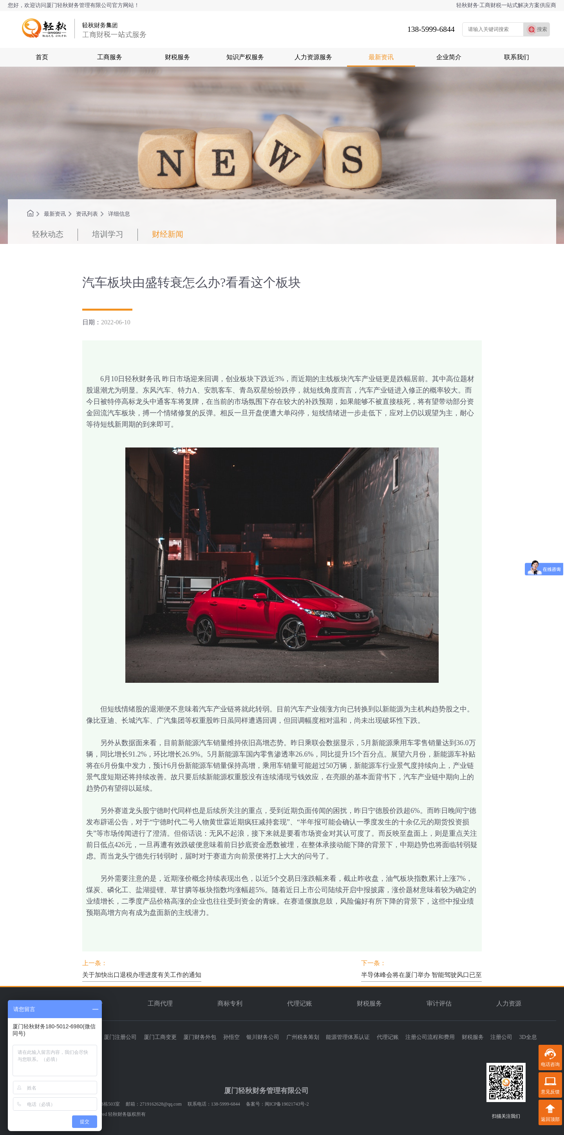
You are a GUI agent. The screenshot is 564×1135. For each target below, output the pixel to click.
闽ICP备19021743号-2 (287, 1104)
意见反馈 (550, 1092)
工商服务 (109, 57)
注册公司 (501, 1037)
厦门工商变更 (160, 1037)
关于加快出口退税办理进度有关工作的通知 (141, 974)
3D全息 (528, 1037)
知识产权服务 (245, 57)
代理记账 (299, 1003)
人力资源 (508, 1003)
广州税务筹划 (302, 1037)
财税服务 (177, 57)
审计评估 (439, 1003)
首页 (42, 57)
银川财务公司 (262, 1037)
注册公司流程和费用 (430, 1037)
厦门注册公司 (120, 1037)
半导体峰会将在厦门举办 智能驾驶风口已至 (421, 974)
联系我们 (516, 57)
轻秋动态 (47, 234)
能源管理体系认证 (348, 1037)
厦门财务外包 (199, 1037)
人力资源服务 (313, 57)
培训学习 (107, 234)
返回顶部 (550, 1119)
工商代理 (160, 1003)
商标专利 (229, 1003)
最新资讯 (381, 57)
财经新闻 (167, 234)
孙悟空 (231, 1037)
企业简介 (448, 57)
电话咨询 (550, 1064)
